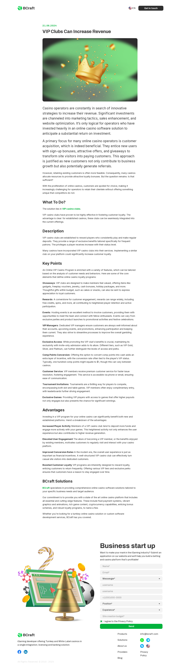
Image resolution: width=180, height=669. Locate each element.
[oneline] (131, 607)
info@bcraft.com (149, 637)
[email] (131, 576)
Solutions (122, 643)
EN (134, 8)
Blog (120, 661)
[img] (20, 8)
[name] (131, 569)
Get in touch (151, 8)
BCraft (29, 8)
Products (122, 637)
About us (122, 649)
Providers (122, 655)
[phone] (131, 588)
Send (131, 617)
